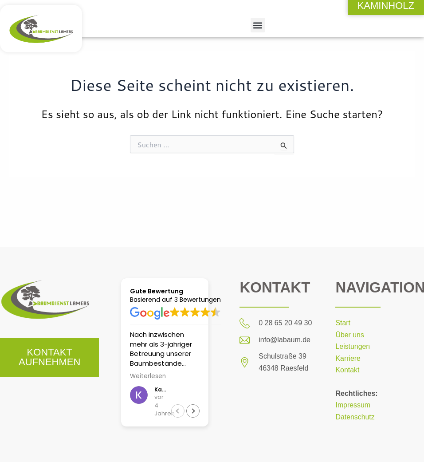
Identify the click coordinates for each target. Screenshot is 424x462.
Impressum (352, 405)
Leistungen (352, 346)
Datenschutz (355, 417)
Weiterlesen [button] (148, 376)
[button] (258, 25)
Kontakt (347, 370)
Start (342, 323)
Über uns (349, 335)
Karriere (348, 358)
